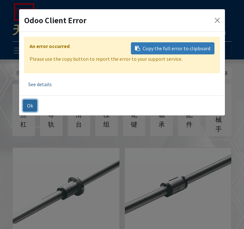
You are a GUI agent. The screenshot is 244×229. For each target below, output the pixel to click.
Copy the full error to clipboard (172, 48)
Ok (30, 105)
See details (40, 84)
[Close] (217, 20)
